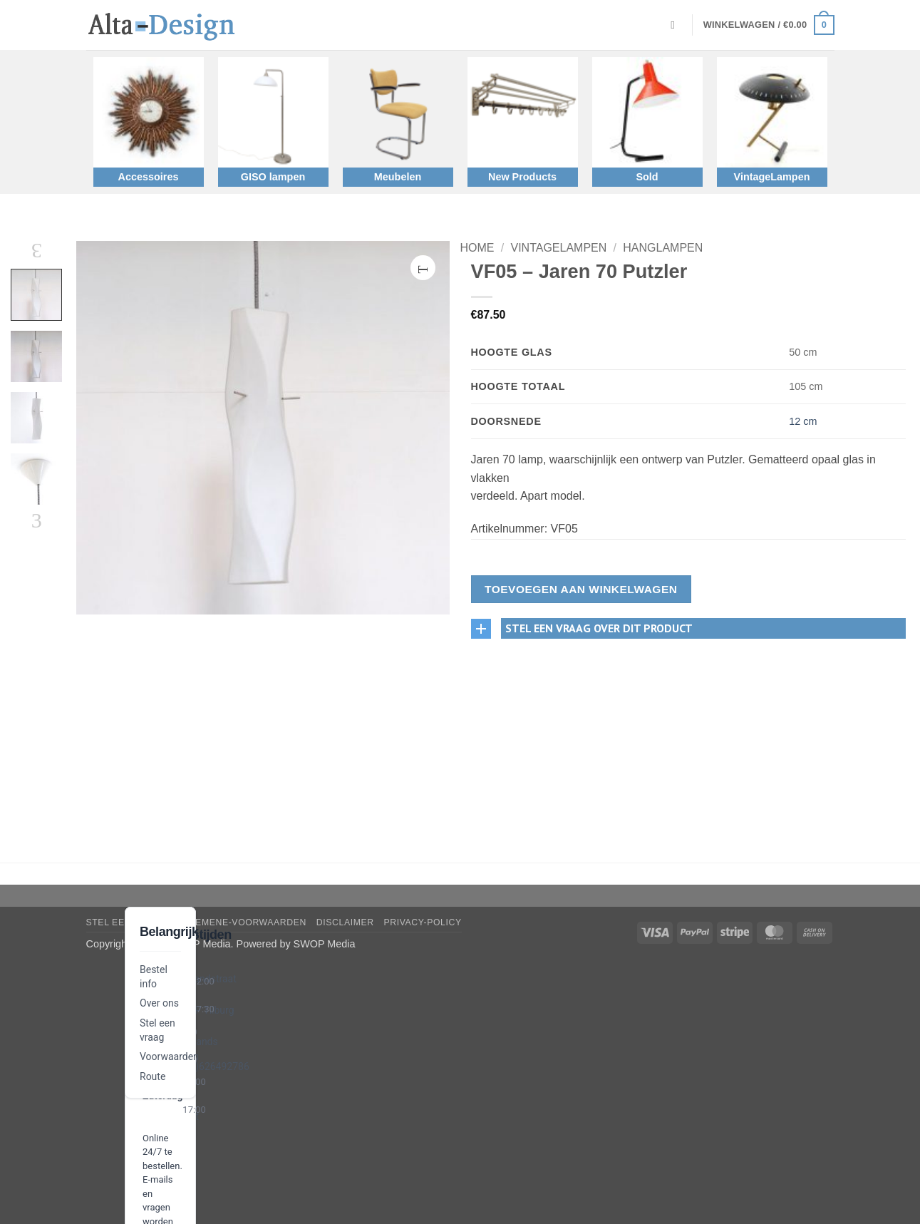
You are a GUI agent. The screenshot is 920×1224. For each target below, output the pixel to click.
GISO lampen (273, 176)
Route (152, 1076)
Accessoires (148, 176)
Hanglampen (663, 248)
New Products (522, 176)
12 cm (803, 421)
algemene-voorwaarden (241, 922)
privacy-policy (423, 922)
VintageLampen (772, 176)
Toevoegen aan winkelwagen (581, 589)
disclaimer (345, 922)
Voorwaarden (169, 1056)
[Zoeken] (676, 24)
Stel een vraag (126, 922)
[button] (768, 25)
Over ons (159, 1003)
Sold (647, 176)
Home (477, 248)
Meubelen (397, 176)
